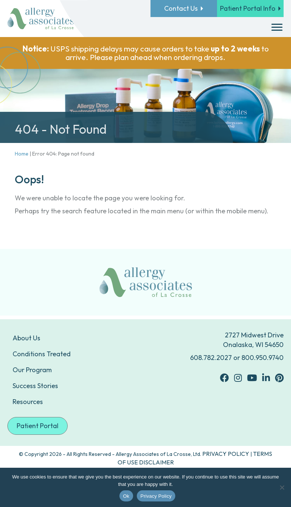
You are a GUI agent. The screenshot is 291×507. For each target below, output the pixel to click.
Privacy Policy (156, 496)
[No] (281, 487)
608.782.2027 (211, 357)
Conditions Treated (42, 354)
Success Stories (35, 385)
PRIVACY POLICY (225, 453)
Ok (126, 496)
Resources (28, 401)
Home (21, 153)
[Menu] (276, 27)
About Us (26, 338)
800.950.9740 (262, 357)
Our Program (32, 370)
